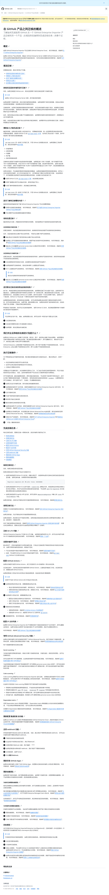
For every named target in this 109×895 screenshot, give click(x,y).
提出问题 (20, 145)
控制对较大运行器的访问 (53, 599)
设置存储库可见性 (11, 443)
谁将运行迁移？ (11, 81)
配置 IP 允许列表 (11, 448)
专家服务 (33, 888)
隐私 (21, 888)
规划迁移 (8, 65)
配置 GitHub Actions (12, 445)
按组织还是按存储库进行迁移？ (15, 73)
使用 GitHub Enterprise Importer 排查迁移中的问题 (43, 523)
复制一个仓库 (44, 536)
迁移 (5, 13)
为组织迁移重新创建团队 (11, 782)
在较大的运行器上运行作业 (48, 603)
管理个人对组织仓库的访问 (31, 857)
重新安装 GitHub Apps (13, 455)
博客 (38, 888)
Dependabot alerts (10, 700)
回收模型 (9, 460)
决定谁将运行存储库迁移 (11, 253)
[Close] (104, 3)
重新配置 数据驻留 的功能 (14, 716)
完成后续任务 (10, 428)
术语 (17, 888)
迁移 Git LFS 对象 (11, 441)
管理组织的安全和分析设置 (47, 413)
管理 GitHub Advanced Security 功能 (17, 450)
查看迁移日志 (10, 438)
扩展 (34, 133)
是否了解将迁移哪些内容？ (14, 78)
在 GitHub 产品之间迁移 (31, 13)
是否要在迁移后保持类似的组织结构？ (17, 83)
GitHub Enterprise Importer (16, 13)
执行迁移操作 (10, 352)
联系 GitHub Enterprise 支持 (27, 20)
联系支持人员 (7, 878)
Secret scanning (9, 650)
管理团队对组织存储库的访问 (52, 819)
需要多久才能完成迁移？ (13, 76)
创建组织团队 (34, 812)
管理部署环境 (34, 616)
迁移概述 (42, 13)
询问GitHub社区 (8, 875)
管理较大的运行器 (40, 601)
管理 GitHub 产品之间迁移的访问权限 (19, 243)
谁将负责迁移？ (10, 218)
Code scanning (9, 673)
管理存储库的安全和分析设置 (54, 641)
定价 (28, 888)
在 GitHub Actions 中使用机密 (33, 610)
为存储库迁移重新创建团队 (12, 806)
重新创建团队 (10, 457)
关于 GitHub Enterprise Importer (44, 417)
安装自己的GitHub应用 (22, 766)
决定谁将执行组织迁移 (11, 227)
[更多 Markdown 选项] (88, 30)
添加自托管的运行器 (57, 587)
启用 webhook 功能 (12, 452)
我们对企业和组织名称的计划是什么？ (21, 333)
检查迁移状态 (10, 436)
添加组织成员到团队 (10, 801)
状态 (24, 888)
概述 (6, 46)
